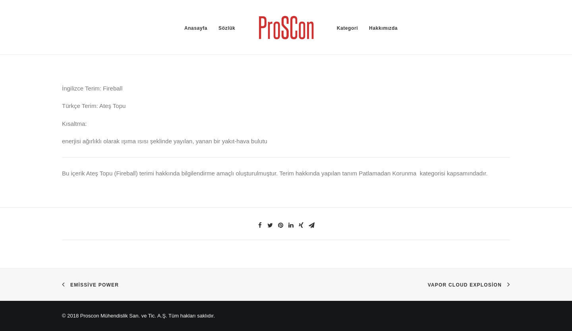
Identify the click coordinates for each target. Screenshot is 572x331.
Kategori (347, 28)
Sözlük (226, 28)
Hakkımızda (383, 28)
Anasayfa (195, 28)
